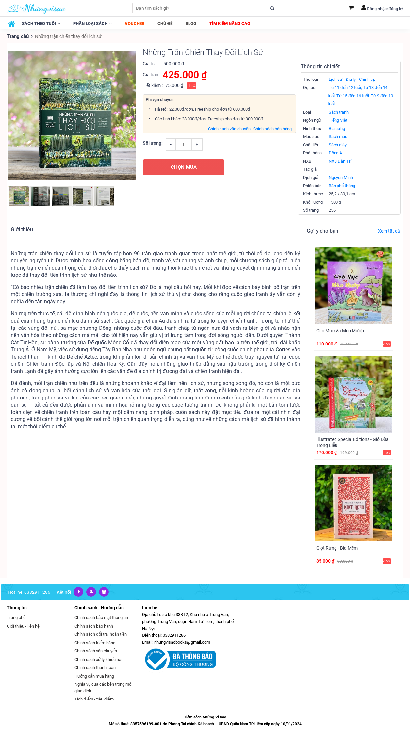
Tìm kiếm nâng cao (229, 23)
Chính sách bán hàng (272, 128)
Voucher (134, 23)
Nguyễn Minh (341, 177)
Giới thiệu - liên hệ (23, 625)
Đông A (335, 152)
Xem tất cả (389, 230)
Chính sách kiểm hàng (94, 642)
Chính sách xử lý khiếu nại (98, 658)
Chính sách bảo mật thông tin (101, 617)
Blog (191, 23)
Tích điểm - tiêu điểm (94, 698)
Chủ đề (164, 23)
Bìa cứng (337, 128)
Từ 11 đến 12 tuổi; (345, 87)
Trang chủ (17, 36)
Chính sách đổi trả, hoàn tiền (100, 633)
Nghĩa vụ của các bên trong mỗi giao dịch (103, 687)
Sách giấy (338, 144)
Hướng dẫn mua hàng (94, 675)
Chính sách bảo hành (93, 625)
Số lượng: (153, 142)
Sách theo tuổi (41, 23)
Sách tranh (339, 111)
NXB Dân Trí (340, 160)
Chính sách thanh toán (95, 667)
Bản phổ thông (342, 185)
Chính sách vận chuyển (229, 128)
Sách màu (338, 136)
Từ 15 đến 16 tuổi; (353, 95)
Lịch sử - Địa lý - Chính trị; (352, 79)
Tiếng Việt (338, 119)
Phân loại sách (92, 23)
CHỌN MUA (184, 166)
